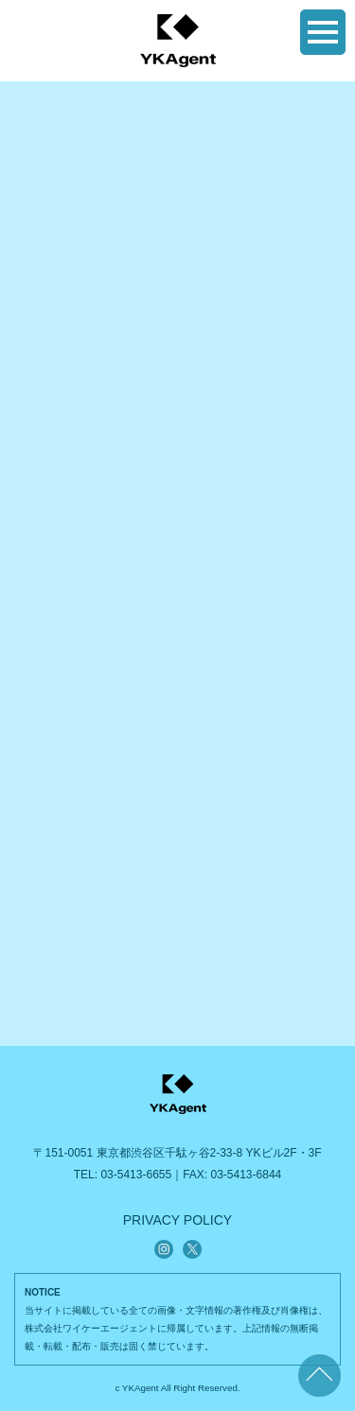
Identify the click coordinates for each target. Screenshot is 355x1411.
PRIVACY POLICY (177, 1220)
